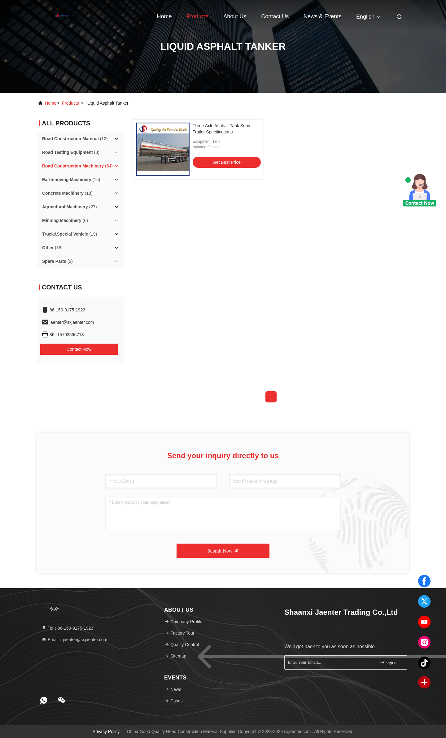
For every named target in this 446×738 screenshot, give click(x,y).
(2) (57, 261)
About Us (234, 16)
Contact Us (275, 16)
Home (164, 16)
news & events (322, 16)
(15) (71, 179)
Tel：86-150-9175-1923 (67, 628)
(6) (65, 220)
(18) (67, 193)
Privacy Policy (106, 731)
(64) (77, 165)
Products (197, 16)
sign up (389, 662)
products (70, 103)
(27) (69, 206)
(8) (70, 152)
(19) (69, 234)
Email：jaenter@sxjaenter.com (74, 639)
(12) (75, 138)
